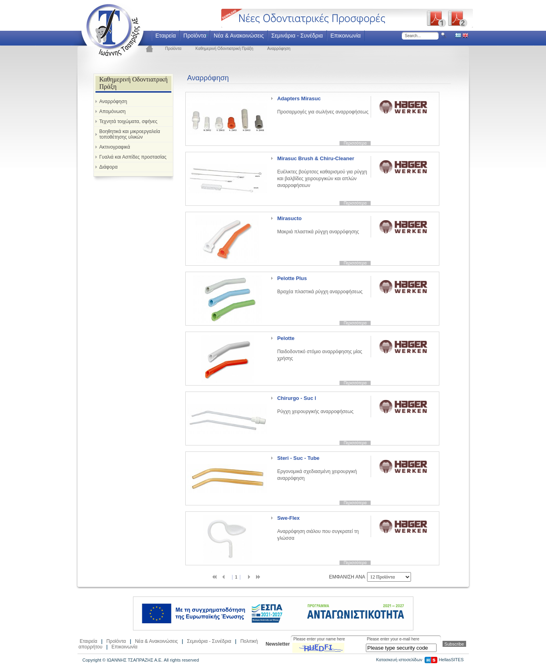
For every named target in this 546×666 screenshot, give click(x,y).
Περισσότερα (354, 143)
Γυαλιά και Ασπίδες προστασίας (133, 157)
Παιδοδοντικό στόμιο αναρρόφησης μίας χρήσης (319, 348)
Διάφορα (108, 167)
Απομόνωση (112, 111)
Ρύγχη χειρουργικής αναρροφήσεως (315, 404)
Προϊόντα (194, 35)
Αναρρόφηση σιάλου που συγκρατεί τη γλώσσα (318, 528)
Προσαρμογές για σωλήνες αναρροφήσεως (323, 105)
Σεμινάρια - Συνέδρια (297, 35)
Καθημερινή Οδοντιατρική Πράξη (224, 48)
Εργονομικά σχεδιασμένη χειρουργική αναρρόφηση (317, 468)
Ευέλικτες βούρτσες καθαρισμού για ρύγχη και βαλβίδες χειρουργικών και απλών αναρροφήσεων (322, 171)
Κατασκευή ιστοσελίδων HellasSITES (419, 659)
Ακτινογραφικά (114, 147)
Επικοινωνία (345, 35)
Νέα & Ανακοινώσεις (239, 35)
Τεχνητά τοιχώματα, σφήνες (128, 121)
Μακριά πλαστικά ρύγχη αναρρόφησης (318, 225)
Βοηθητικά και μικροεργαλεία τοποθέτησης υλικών (129, 134)
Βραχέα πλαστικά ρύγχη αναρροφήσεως (320, 284)
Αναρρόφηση (278, 48)
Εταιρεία (165, 35)
